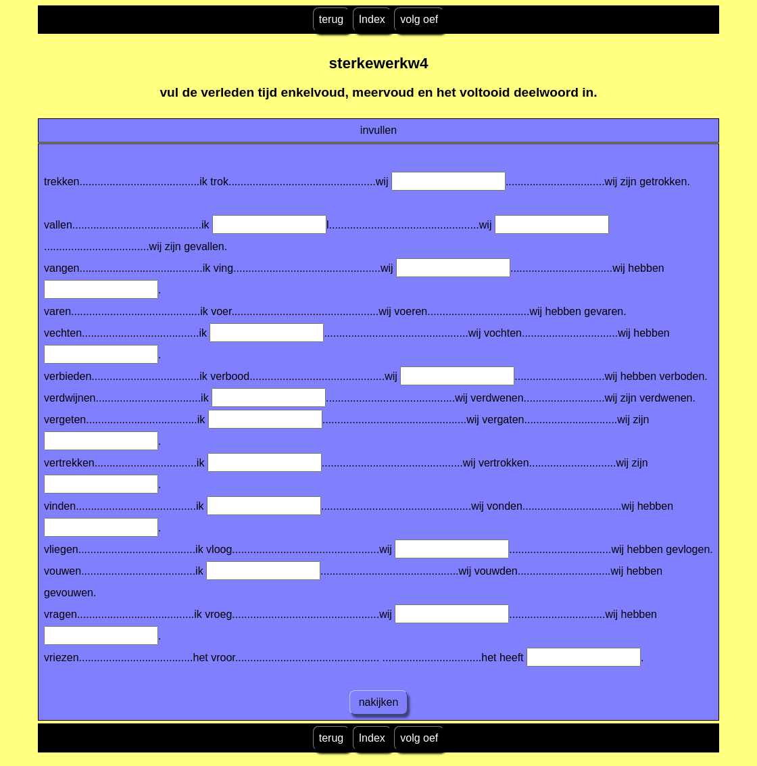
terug (331, 19)
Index (372, 19)
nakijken (378, 702)
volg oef (419, 19)
